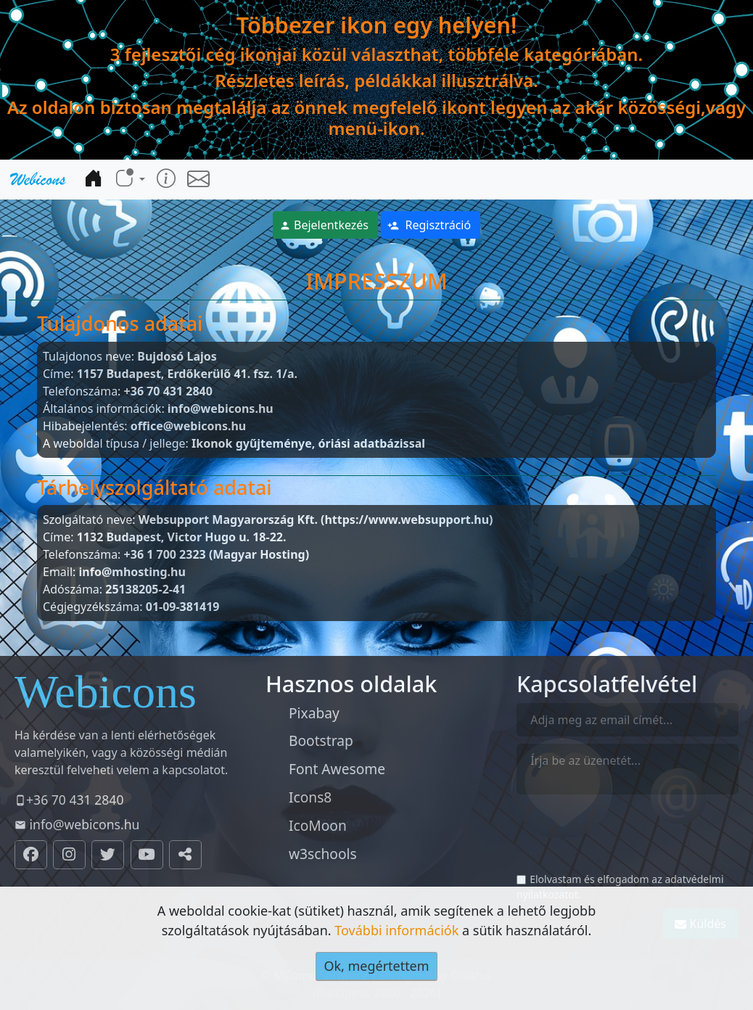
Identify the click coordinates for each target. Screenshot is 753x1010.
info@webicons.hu (220, 408)
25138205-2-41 (145, 589)
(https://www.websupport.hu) (407, 519)
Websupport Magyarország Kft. (228, 519)
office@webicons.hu (188, 426)
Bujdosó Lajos (176, 356)
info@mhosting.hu (132, 572)
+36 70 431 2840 (168, 391)
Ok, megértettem (376, 965)
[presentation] (627, 840)
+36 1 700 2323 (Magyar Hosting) (217, 554)
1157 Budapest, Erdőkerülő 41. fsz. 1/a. (187, 374)
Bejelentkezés (324, 225)
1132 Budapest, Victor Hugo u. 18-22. (182, 537)
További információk (396, 930)
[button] (130, 178)
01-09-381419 (183, 607)
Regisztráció (429, 225)
